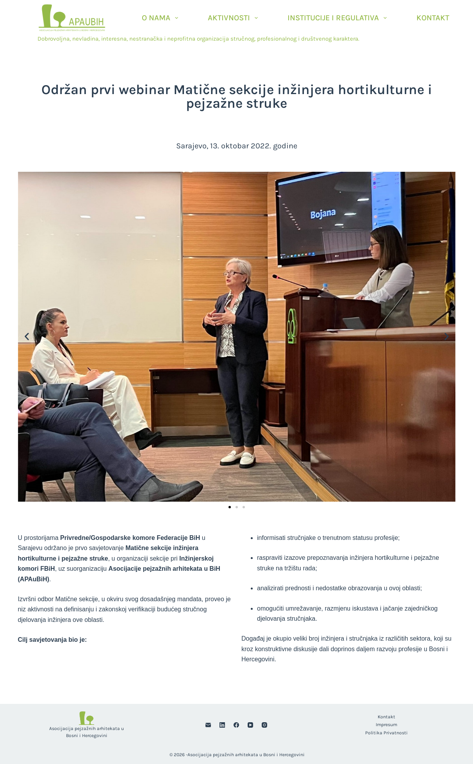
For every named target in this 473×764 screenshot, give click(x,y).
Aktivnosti (234, 18)
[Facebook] (236, 725)
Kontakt (432, 17)
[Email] (208, 725)
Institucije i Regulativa (338, 18)
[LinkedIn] (222, 725)
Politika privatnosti (386, 733)
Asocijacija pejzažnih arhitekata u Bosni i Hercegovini (246, 754)
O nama (161, 18)
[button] (27, 337)
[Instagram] (264, 725)
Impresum (386, 724)
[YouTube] (250, 725)
